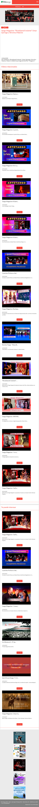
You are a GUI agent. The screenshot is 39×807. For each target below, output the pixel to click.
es (37, 1)
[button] (16, 81)
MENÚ (19, 7)
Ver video (19, 104)
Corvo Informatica (34, 804)
